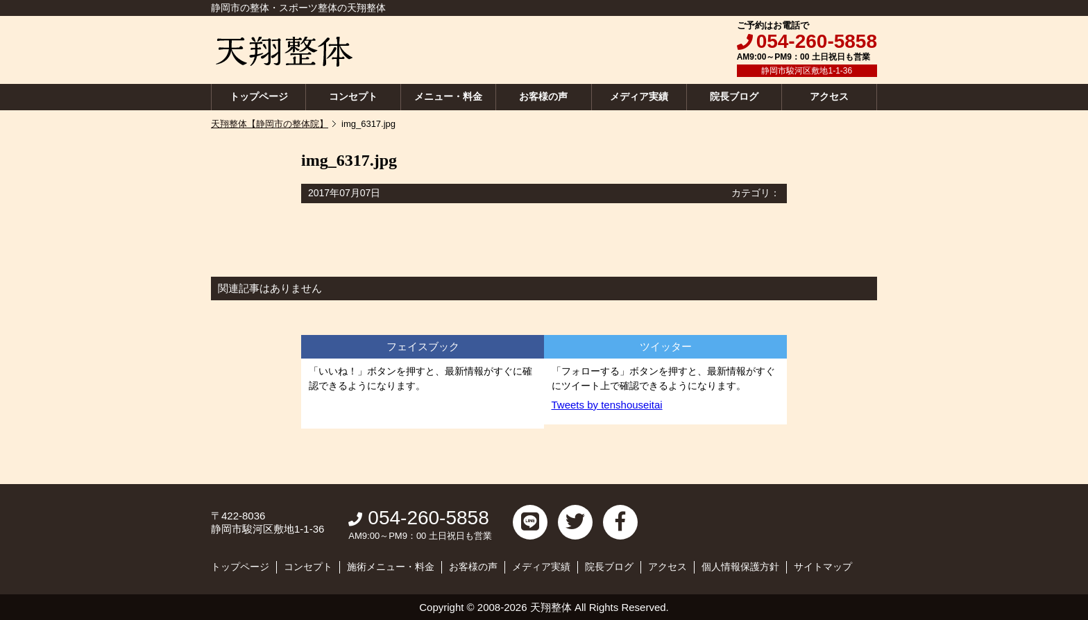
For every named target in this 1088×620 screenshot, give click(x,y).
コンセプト (353, 96)
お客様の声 (543, 96)
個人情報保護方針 (740, 566)
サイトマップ (823, 566)
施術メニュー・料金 (390, 566)
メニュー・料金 (448, 96)
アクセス (829, 96)
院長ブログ (734, 96)
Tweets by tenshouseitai (607, 405)
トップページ (259, 96)
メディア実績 (639, 96)
